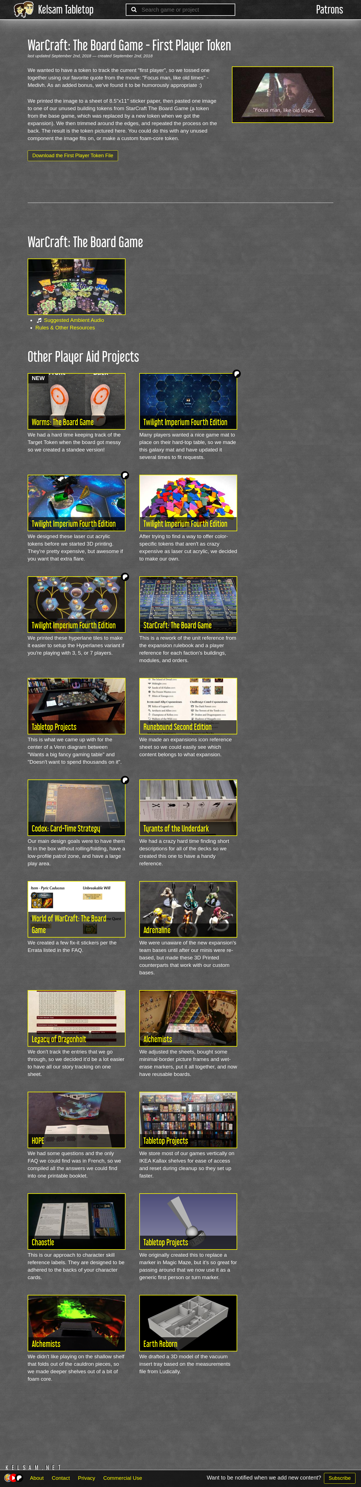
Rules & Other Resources (65, 328)
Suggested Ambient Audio (74, 320)
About (37, 1478)
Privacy (86, 1478)
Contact (61, 1478)
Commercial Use (122, 1478)
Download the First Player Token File (72, 155)
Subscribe (340, 1478)
